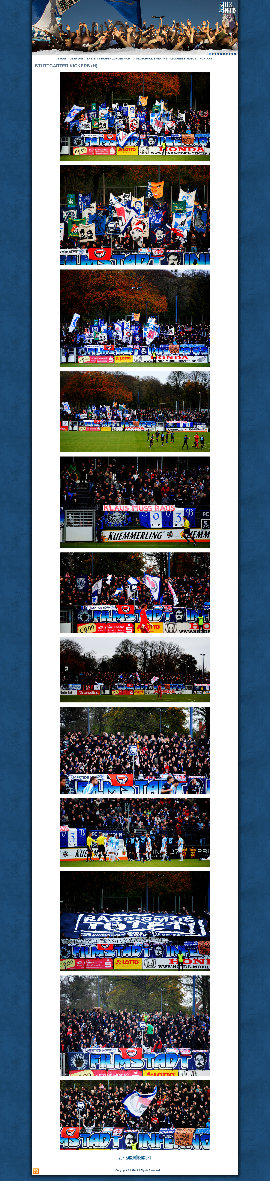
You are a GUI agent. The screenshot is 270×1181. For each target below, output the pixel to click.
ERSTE (91, 58)
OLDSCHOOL (144, 58)
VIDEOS (191, 58)
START (62, 58)
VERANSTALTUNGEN (169, 58)
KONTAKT (206, 58)
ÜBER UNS (76, 58)
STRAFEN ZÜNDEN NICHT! (116, 58)
